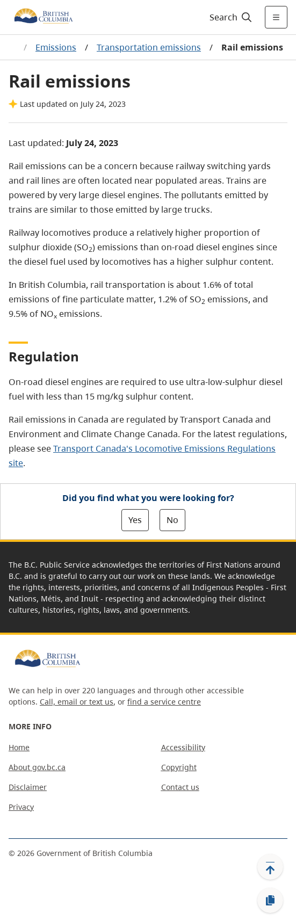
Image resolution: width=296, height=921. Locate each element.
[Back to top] (270, 867)
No (172, 520)
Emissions (55, 47)
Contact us (180, 787)
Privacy (21, 807)
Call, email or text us (76, 702)
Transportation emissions (149, 47)
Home (19, 747)
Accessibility (183, 747)
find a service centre (164, 702)
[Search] (229, 17)
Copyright (179, 767)
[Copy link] (270, 900)
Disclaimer (28, 787)
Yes (135, 520)
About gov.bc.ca (37, 767)
